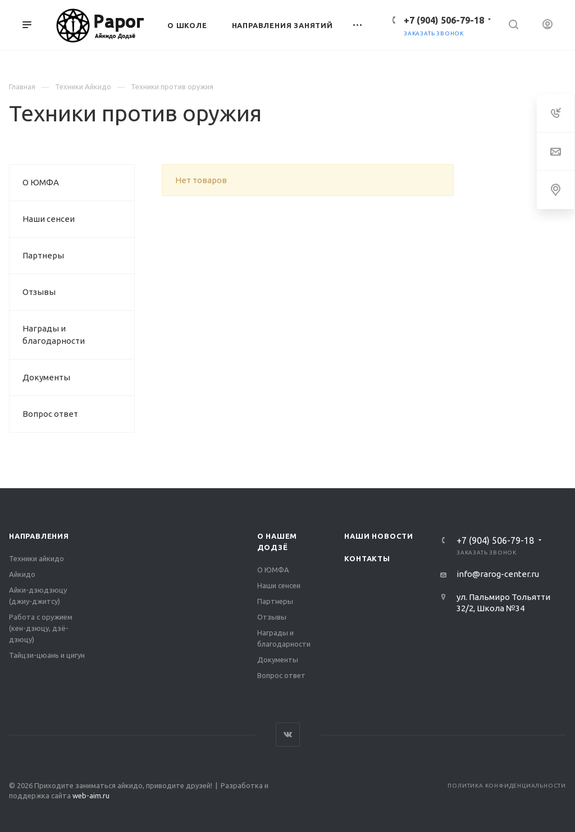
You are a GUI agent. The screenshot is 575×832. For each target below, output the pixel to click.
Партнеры (43, 255)
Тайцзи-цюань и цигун (47, 655)
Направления (39, 536)
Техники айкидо (36, 558)
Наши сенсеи (48, 219)
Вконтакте (288, 734)
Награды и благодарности (53, 334)
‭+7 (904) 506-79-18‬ (444, 20)
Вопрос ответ (50, 414)
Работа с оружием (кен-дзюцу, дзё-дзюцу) (40, 628)
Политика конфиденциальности (507, 786)
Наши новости (378, 536)
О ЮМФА (40, 182)
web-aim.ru (90, 795)
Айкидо (22, 574)
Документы (46, 377)
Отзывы (39, 292)
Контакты (367, 558)
